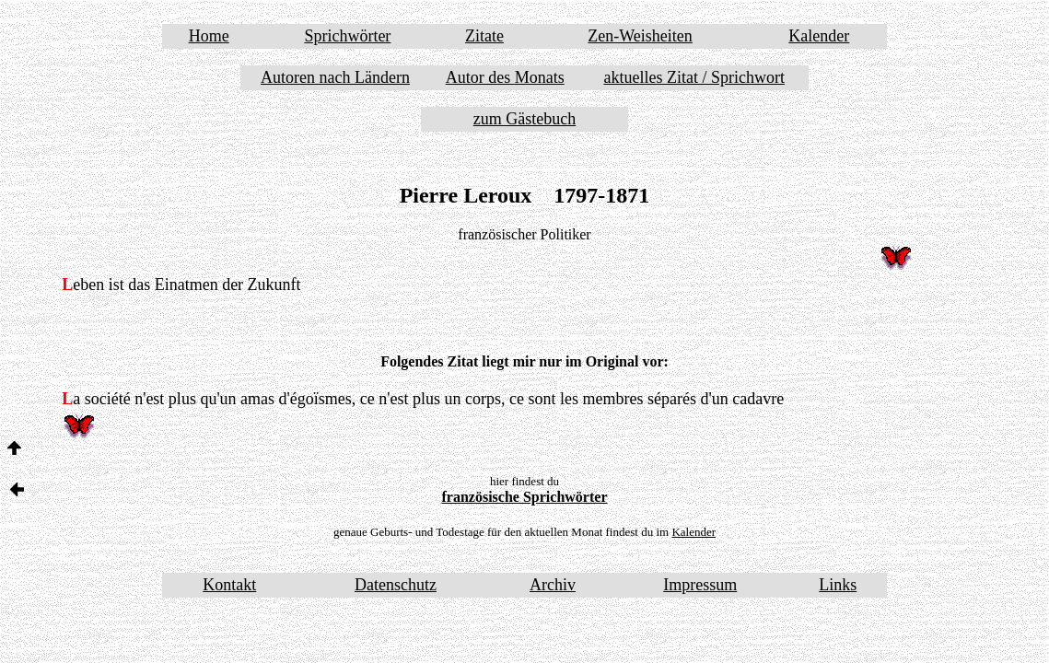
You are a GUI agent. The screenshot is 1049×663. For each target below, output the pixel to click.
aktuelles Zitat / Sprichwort (693, 77)
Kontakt (229, 585)
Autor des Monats (505, 77)
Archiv (553, 585)
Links (838, 585)
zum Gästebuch (524, 119)
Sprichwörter (347, 36)
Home (209, 36)
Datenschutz (396, 585)
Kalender (818, 36)
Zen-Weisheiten (640, 36)
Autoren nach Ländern (335, 77)
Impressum (700, 585)
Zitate (484, 36)
